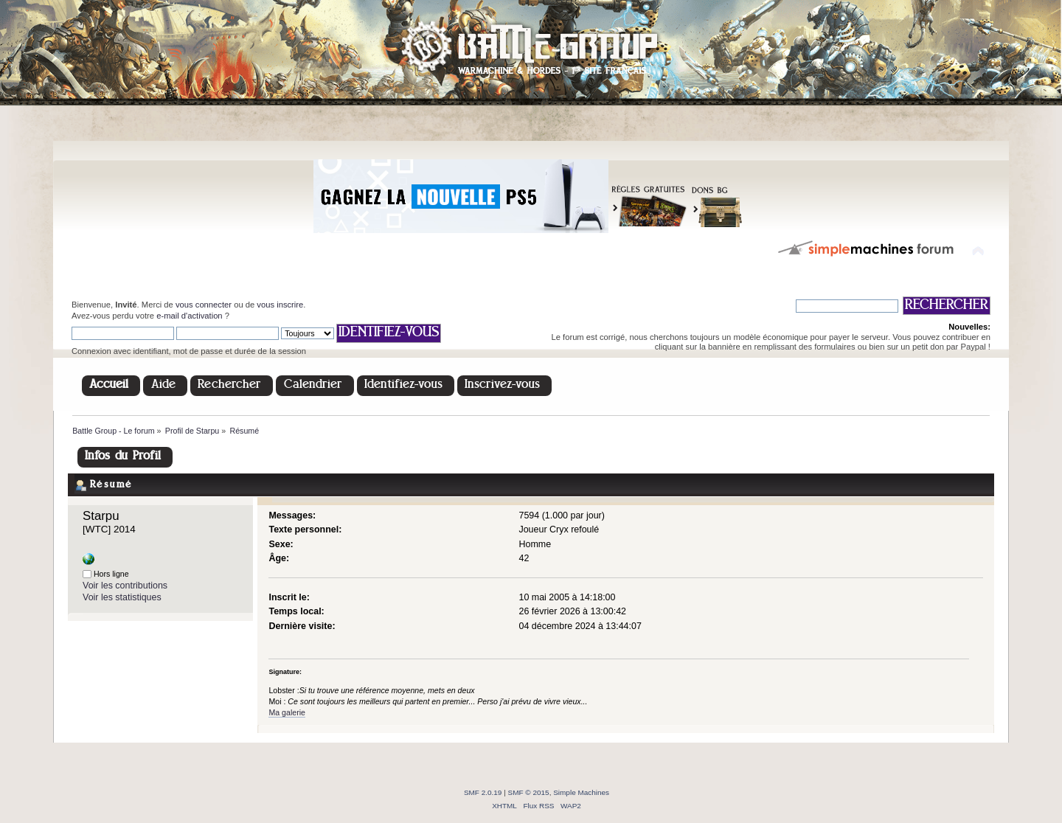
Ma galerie (286, 712)
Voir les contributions (125, 585)
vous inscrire (280, 304)
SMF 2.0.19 (483, 792)
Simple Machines (581, 792)
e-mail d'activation (189, 315)
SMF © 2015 (528, 792)
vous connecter (204, 304)
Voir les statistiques (122, 597)
